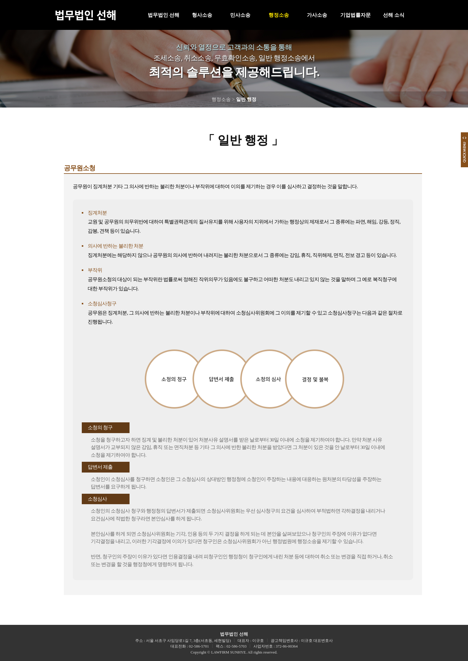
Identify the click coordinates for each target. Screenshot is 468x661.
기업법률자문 (355, 15)
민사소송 (240, 15)
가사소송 (317, 15)
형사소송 (202, 15)
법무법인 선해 (163, 15)
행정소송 (279, 15)
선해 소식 (393, 15)
